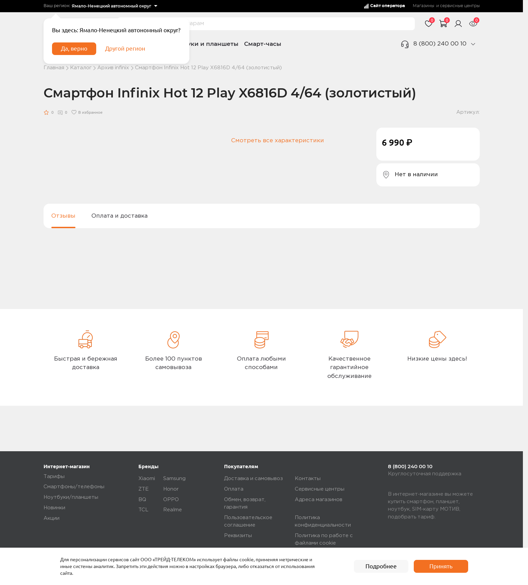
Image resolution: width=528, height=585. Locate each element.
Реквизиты (238, 535)
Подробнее (381, 566)
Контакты (308, 478)
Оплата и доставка (119, 216)
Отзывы (63, 216)
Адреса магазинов (318, 499)
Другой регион (126, 50)
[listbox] (114, 6)
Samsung (174, 478)
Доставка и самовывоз (253, 478)
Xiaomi (146, 478)
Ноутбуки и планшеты (203, 43)
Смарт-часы (262, 43)
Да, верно (75, 50)
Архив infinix (113, 68)
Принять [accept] (441, 566)
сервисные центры (460, 6)
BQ (142, 499)
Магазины (423, 6)
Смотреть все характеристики (277, 140)
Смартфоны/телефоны (74, 487)
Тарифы (54, 476)
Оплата (233, 489)
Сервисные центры (319, 489)
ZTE (143, 489)
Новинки (54, 508)
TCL (143, 510)
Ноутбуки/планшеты (71, 497)
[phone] (472, 44)
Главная (54, 68)
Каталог (80, 68)
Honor (171, 489)
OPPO (171, 499)
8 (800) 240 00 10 (439, 44)
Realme (172, 510)
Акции (51, 518)
